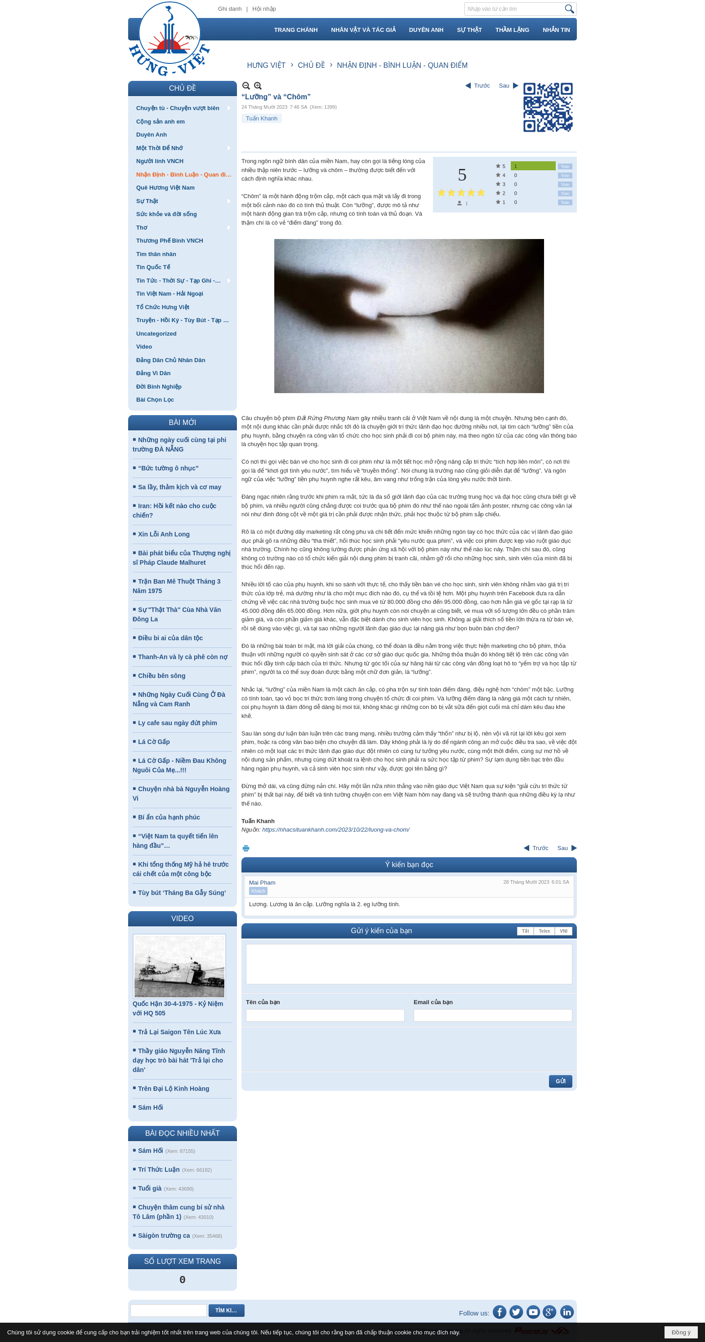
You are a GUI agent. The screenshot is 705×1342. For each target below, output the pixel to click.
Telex (544, 931)
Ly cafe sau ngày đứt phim (177, 722)
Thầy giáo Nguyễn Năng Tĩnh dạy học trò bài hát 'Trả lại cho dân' (179, 1060)
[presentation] (314, 1049)
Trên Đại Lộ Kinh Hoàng (173, 1088)
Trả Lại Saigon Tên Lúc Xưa (179, 1032)
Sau (504, 85)
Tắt (525, 931)
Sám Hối (150, 1107)
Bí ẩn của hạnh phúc (169, 817)
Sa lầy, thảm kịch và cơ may (179, 487)
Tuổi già (149, 1188)
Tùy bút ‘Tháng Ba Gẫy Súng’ (182, 892)
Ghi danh (230, 8)
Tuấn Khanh (261, 118)
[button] (182, 108)
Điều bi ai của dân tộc (170, 638)
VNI (563, 931)
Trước (482, 85)
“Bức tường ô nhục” (168, 468)
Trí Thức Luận (158, 1169)
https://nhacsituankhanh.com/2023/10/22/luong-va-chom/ (335, 829)
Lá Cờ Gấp (154, 741)
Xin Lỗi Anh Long (164, 534)
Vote (565, 166)
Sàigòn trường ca (164, 1235)
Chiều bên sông (161, 675)
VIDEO (182, 918)
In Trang (245, 848)
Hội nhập (264, 8)
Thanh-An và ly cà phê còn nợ (183, 656)
